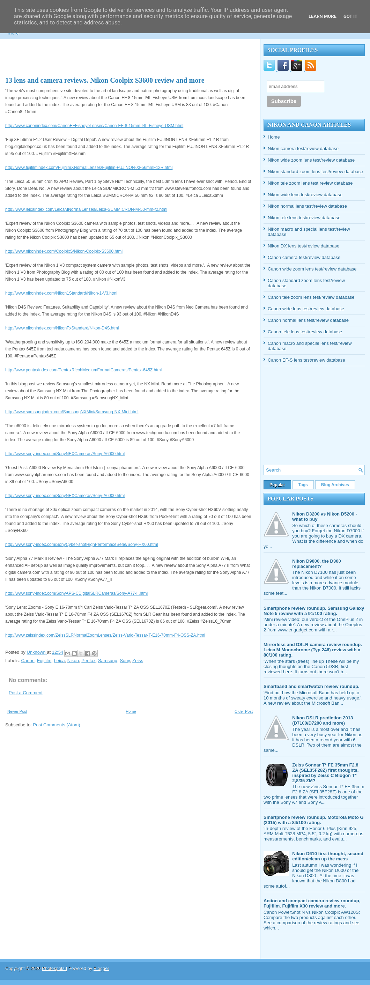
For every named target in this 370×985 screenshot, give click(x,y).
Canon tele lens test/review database (305, 331)
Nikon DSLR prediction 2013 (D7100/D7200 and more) (322, 720)
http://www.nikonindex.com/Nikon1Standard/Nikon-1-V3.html (61, 293)
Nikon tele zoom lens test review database (310, 183)
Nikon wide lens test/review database (305, 194)
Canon (28, 660)
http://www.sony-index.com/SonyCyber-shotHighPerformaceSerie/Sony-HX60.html (81, 544)
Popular (277, 484)
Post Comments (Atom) (56, 724)
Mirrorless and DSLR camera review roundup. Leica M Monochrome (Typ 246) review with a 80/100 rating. (313, 650)
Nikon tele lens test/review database (304, 217)
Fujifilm (44, 660)
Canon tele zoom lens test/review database (311, 297)
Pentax (88, 660)
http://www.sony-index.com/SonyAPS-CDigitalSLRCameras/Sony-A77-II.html (76, 593)
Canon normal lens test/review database (308, 320)
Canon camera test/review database (304, 257)
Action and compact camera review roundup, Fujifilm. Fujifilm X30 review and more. (312, 903)
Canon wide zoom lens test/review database (312, 269)
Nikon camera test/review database (303, 148)
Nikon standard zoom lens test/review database (315, 171)
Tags (303, 484)
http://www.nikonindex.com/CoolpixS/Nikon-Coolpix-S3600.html (64, 251)
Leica (59, 660)
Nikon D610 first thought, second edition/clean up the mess (327, 856)
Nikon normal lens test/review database (307, 206)
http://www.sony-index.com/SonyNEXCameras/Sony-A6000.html (65, 453)
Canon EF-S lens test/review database (306, 360)
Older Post (244, 711)
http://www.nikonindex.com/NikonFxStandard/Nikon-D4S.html (62, 328)
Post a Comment (26, 692)
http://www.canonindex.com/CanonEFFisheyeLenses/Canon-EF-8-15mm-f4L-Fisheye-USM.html (94, 125)
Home (131, 711)
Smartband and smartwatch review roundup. (312, 686)
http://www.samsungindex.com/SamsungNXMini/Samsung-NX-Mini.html (71, 411)
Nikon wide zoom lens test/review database (311, 160)
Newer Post (17, 711)
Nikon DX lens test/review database (303, 246)
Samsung (107, 660)
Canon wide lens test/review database (306, 308)
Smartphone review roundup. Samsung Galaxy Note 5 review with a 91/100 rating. (314, 611)
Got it (350, 16)
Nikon (73, 660)
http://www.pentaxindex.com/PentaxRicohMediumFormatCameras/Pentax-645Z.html (83, 370)
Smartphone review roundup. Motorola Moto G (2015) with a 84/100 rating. (314, 820)
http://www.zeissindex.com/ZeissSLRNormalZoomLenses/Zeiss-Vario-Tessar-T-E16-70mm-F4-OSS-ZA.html (105, 635)
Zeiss (137, 660)
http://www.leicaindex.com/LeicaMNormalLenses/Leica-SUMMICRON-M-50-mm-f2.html (86, 209)
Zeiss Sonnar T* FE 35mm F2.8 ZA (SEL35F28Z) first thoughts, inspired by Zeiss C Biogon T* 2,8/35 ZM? (325, 772)
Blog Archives (335, 484)
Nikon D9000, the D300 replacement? (316, 563)
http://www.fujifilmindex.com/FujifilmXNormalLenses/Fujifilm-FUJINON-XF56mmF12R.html (88, 167)
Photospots (54, 968)
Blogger (101, 968)
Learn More (322, 16)
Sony (125, 660)
